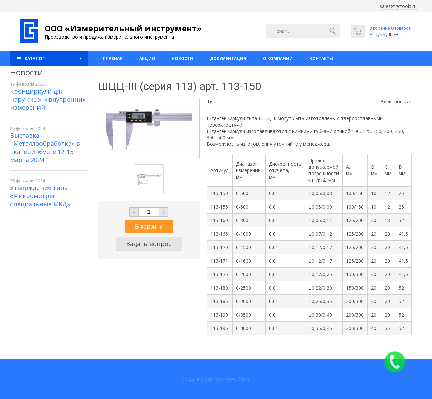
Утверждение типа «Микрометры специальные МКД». (41, 196)
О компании (278, 58)
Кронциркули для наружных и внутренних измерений (47, 99)
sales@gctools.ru (398, 6)
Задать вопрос (148, 244)
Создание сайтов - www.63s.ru (216, 379)
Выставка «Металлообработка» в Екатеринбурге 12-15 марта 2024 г (45, 147)
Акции (147, 58)
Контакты (321, 58)
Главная (113, 58)
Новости (182, 58)
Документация (228, 58)
